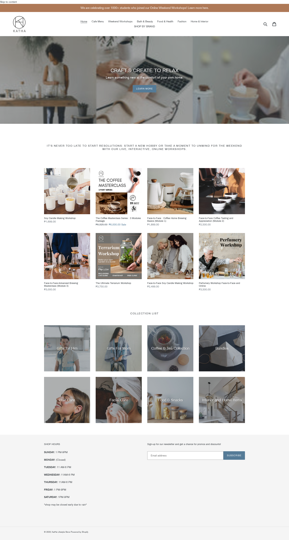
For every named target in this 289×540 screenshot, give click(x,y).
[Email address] (185, 455)
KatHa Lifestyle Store (61, 532)
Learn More (144, 88)
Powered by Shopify (79, 532)
